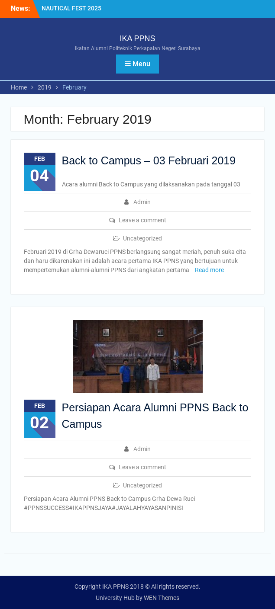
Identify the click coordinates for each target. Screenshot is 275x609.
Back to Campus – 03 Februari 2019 (149, 160)
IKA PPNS (137, 38)
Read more (209, 269)
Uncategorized (142, 238)
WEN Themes (161, 597)
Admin (142, 202)
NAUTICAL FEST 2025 (71, 8)
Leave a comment (142, 220)
